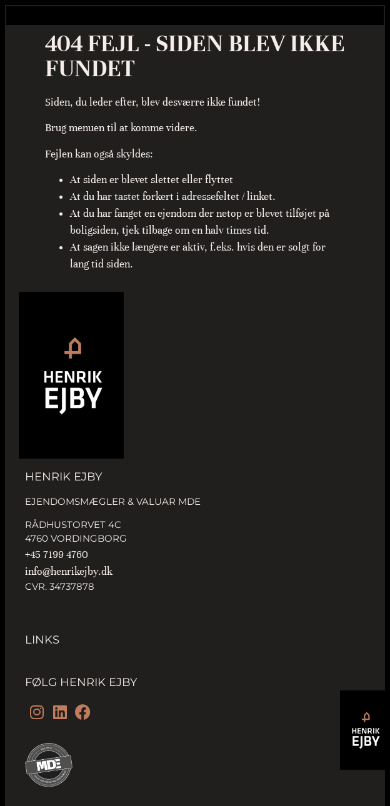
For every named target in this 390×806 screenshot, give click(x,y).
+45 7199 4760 (56, 554)
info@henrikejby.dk (68, 571)
